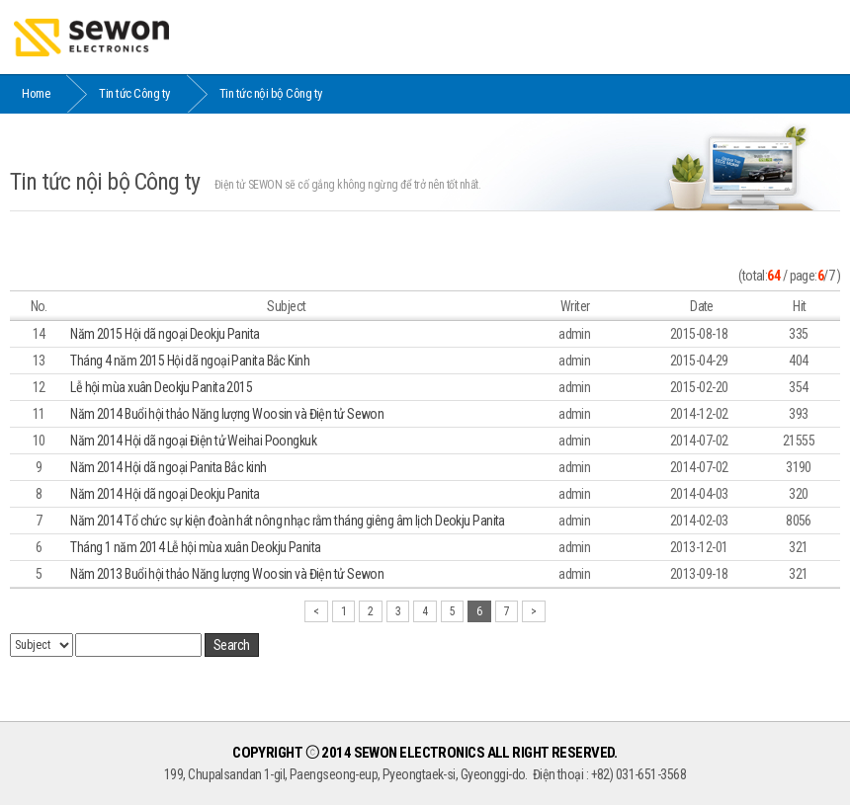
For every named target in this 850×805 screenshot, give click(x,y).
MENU (813, 36)
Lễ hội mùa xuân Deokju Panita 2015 (161, 387)
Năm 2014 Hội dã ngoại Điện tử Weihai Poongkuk (193, 440)
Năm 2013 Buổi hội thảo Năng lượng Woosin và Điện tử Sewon (226, 574)
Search (231, 645)
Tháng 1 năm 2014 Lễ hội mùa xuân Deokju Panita (195, 547)
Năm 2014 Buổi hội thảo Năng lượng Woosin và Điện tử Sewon (226, 414)
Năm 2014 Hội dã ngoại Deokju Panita (164, 494)
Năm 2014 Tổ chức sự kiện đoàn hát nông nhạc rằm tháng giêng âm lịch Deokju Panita (287, 520)
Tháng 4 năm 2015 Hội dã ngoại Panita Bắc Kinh (189, 360)
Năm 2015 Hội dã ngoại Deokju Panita (164, 334)
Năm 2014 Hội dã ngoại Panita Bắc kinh (168, 467)
